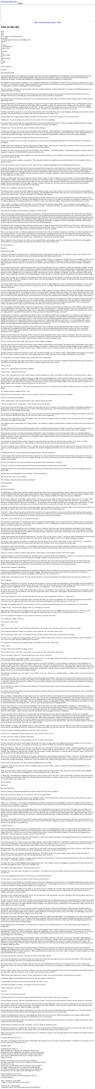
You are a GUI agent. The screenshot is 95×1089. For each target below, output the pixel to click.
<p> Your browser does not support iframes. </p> (48, 13)
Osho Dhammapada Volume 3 (47, 22)
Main (2, 1)
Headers (10, 1)
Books (6, 1)
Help (15, 1)
